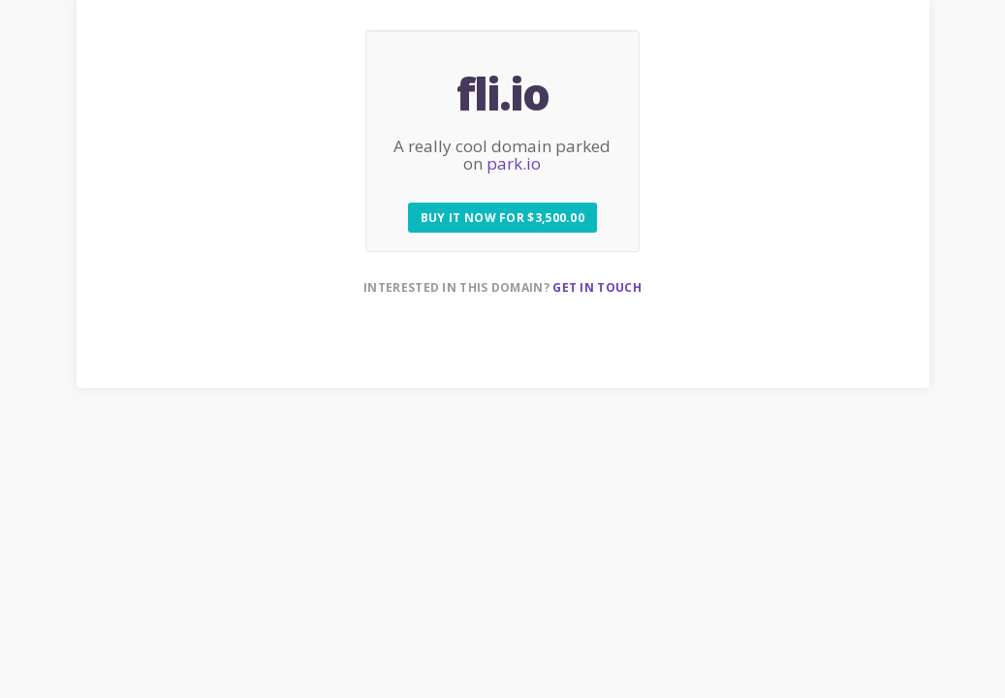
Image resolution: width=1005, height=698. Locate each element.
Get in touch (597, 287)
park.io (514, 163)
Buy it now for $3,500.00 (502, 217)
